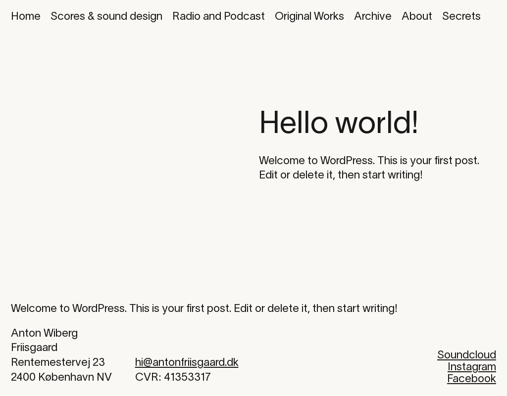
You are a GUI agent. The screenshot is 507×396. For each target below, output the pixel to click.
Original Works (309, 17)
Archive (373, 17)
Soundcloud (466, 355)
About (417, 17)
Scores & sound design (106, 17)
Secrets (461, 17)
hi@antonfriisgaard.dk (187, 363)
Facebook (471, 379)
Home (26, 17)
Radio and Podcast (218, 17)
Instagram (472, 367)
